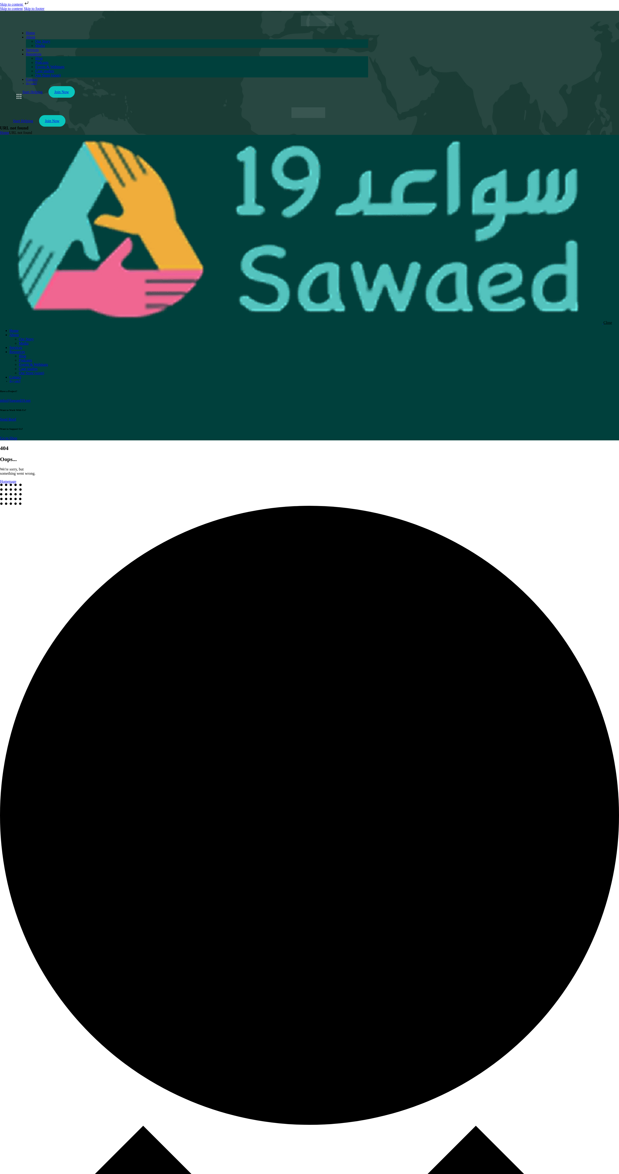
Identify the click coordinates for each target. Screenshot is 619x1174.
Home (4, 133)
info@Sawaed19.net (15, 400)
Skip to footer (34, 9)
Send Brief (8, 419)
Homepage (8, 481)
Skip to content (14, 4)
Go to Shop (8, 438)
